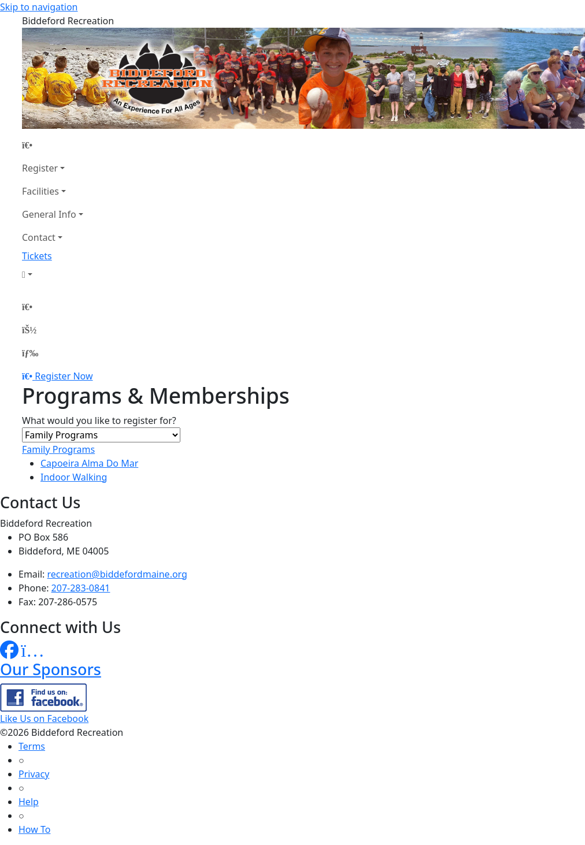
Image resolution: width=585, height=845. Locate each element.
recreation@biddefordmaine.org (117, 574)
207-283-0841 (80, 588)
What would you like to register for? (99, 420)
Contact (38, 237)
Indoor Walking (73, 477)
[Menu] (30, 352)
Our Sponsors (50, 669)
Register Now (63, 376)
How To (34, 829)
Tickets (37, 256)
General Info (49, 214)
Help (28, 801)
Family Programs (58, 449)
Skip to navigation (38, 7)
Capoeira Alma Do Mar (89, 463)
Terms (31, 746)
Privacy (33, 774)
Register (40, 168)
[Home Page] (52, 145)
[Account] (52, 274)
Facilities (40, 191)
